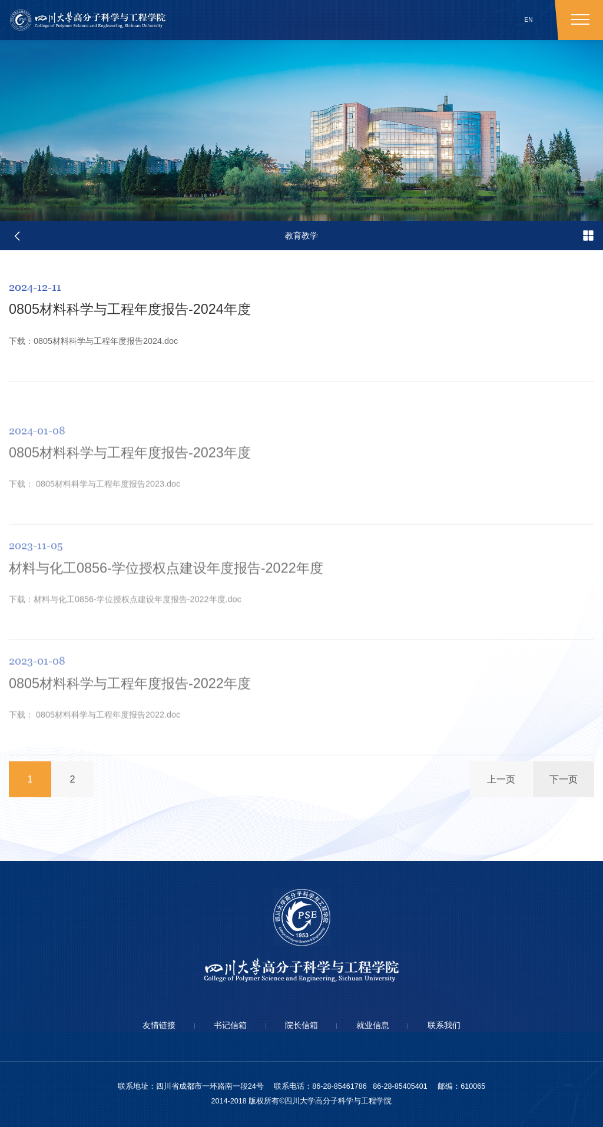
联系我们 (444, 1025)
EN (529, 19)
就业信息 (372, 1025)
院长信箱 (301, 1025)
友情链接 (159, 1025)
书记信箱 (230, 1025)
